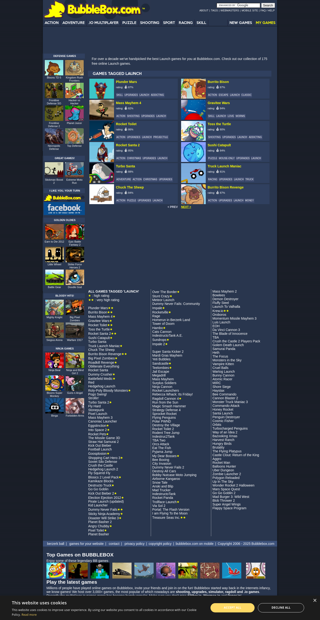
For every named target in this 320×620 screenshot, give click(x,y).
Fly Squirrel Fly (99, 473)
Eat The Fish (161, 448)
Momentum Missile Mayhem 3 (234, 318)
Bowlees (218, 295)
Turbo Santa (97, 342)
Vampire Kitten (223, 364)
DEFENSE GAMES (64, 56)
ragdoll (230, 592)
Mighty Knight (54, 317)
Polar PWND (161, 421)
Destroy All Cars (164, 471)
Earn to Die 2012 (54, 241)
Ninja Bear (54, 370)
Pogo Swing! (97, 394)
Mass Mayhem (163, 379)
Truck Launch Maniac (104, 346)
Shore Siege (221, 387)
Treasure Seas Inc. (166, 517)
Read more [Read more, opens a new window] (29, 615)
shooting (183, 592)
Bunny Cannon (223, 375)
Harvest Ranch (223, 440)
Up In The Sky (222, 481)
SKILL (201, 22)
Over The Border (164, 292)
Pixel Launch (97, 414)
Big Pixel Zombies (101, 358)
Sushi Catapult (99, 338)
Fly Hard (94, 406)
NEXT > (186, 207)
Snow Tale (159, 482)
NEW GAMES (240, 22)
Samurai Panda (223, 349)
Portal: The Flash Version (170, 509)
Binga (54, 415)
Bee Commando (224, 394)
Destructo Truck (99, 485)
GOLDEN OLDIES (64, 220)
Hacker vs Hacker (74, 102)
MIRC (216, 383)
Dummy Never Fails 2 (168, 467)
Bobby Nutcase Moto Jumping (174, 475)
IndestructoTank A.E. (167, 335)
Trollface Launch (164, 502)
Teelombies (160, 368)
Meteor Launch (163, 300)
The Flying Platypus (227, 451)
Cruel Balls (220, 368)
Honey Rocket (222, 409)
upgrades (199, 592)
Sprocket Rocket (164, 414)
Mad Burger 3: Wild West (230, 497)
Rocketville (160, 312)
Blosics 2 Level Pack (103, 477)
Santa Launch (222, 413)
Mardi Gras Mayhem (167, 355)
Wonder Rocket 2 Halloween (233, 485)
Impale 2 (158, 344)
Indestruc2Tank (163, 436)
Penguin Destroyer (226, 417)
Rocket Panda (162, 498)
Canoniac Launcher (102, 421)
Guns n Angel (75, 392)
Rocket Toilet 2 (163, 429)
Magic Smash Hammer (169, 406)
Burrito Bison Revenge (104, 354)
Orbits (216, 425)
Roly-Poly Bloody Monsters (108, 390)
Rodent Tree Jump (165, 433)
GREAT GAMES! (65, 158)
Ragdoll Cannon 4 (165, 398)
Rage (156, 316)
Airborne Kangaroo (166, 479)
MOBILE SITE (250, 10)
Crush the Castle (100, 465)
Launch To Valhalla (226, 306)
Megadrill (159, 375)
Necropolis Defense (54, 147)
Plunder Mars (98, 308)
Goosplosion (97, 453)
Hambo (157, 328)
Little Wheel (54, 264)
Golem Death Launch (228, 345)
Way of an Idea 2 (224, 432)
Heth (215, 352)
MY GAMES (265, 22)
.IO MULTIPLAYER (103, 22)
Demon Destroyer (225, 299)
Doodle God (75, 287)
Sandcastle (160, 363)
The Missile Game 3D (104, 438)
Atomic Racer (222, 379)
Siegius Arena (54, 340)
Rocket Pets (97, 434)
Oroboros (219, 315)
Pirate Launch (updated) (106, 501)
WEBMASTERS (229, 10)
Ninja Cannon (162, 387)
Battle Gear (54, 287)
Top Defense (74, 145)
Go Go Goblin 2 (223, 493)
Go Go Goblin (98, 489)
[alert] (160, 608)
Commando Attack (225, 406)
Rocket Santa (98, 370)
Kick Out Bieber (99, 445)
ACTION (52, 22)
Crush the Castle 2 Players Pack (236, 341)
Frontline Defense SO (54, 102)
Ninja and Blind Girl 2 (75, 372)
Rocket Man (221, 462)
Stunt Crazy (160, 296)
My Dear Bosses (164, 456)
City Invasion (161, 463)
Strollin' (93, 398)
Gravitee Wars (98, 321)
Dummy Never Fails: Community (176, 304)
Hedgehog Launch (101, 386)
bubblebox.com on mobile (195, 544)
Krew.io (217, 311)
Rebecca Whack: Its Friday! (172, 394)
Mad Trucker (161, 490)
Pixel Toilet (96, 530)
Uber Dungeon (223, 470)
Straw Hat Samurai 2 (103, 442)
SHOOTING (149, 22)
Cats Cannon (162, 332)
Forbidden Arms (75, 415)
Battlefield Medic (100, 379)
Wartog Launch (223, 371)
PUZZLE (129, 22)
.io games (251, 592)
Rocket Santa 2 (99, 333)
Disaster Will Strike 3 (103, 518)
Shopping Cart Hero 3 (104, 458)
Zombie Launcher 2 (226, 474)
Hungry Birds (222, 443)
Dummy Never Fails (102, 509)
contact (114, 544)
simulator (215, 592)
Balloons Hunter (224, 466)
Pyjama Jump (162, 452)
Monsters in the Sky (227, 360)
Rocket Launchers (165, 390)
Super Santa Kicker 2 (167, 352)
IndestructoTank (164, 494)
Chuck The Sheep (101, 350)
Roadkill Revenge (101, 362)
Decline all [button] (281, 608)
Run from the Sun (165, 402)
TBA (215, 337)
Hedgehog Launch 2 (103, 469)
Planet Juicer (74, 123)
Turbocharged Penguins (230, 428)
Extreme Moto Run (74, 181)
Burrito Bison (97, 312)
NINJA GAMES (65, 348)
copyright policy (160, 544)
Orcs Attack (160, 444)
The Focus (220, 356)
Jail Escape (160, 371)
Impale (157, 308)
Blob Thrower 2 (223, 500)
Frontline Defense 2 (54, 125)
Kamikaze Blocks (101, 481)
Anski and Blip (162, 486)
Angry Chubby (98, 526)
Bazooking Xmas (224, 436)
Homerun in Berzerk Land (171, 320)
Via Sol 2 (158, 506)
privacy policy (134, 544)
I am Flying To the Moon (169, 513)
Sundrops (159, 340)
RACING (186, 22)
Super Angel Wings (226, 504)
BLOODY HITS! (64, 295)
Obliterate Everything (103, 366)
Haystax (218, 390)
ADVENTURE (73, 22)
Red (91, 382)
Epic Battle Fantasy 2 (75, 243)
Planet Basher (98, 534)
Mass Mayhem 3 (100, 417)
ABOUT (203, 10)
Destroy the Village (166, 425)
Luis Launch (221, 322)
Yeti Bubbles (161, 359)
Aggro (216, 459)
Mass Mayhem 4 (100, 316)
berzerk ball (55, 544)
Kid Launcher (98, 505)
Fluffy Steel (220, 303)
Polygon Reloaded (225, 478)
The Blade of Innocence (229, 333)
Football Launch (100, 449)
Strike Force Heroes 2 (75, 266)
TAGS (214, 10)
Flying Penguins (164, 417)
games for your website (86, 544)
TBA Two (158, 440)
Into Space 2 (97, 430)
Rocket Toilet (97, 325)
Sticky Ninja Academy (104, 514)
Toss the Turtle (99, 329)
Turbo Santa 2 (98, 402)
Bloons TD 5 (54, 77)
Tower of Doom (163, 324)
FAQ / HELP (268, 10)
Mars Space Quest (226, 489)
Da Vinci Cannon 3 (226, 330)
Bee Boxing (160, 460)
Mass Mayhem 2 (224, 291)
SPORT (169, 22)
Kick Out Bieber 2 (101, 493)
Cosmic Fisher (222, 421)
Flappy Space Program (229, 508)
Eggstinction (97, 425)
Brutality (218, 447)
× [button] (314, 600)
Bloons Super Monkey (54, 394)
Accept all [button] (232, 608)
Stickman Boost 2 (54, 181)
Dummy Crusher (100, 374)
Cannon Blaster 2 (225, 398)
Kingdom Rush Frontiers (74, 79)
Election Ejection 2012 (104, 498)
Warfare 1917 (75, 340)
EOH (215, 326)
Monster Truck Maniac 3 (230, 402)
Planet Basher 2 (100, 522)
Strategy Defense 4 (166, 410)
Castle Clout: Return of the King (235, 455)
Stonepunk (96, 410)
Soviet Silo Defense (102, 462)
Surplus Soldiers (164, 383)
